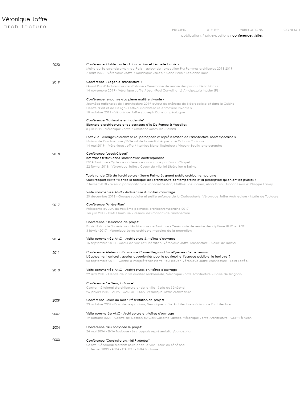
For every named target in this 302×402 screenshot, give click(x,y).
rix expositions (218, 35)
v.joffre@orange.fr (190, 401)
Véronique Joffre (24, 19)
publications (191, 35)
